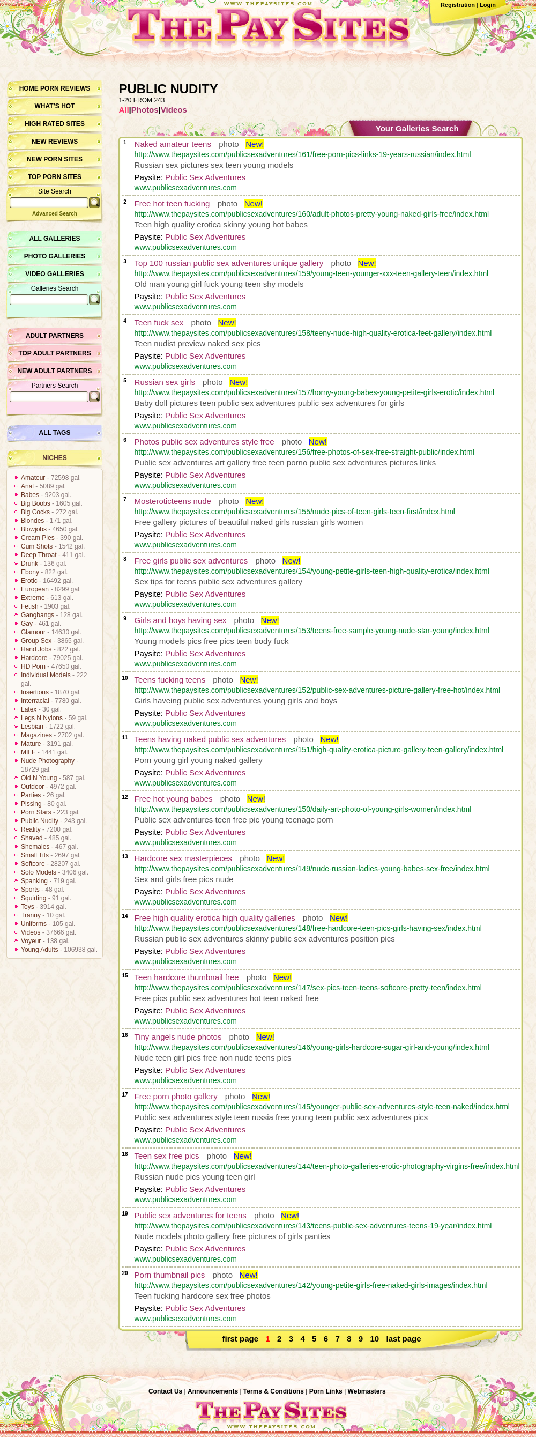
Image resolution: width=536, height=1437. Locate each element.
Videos (30, 932)
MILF (28, 752)
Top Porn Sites (54, 177)
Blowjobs (34, 529)
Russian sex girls (165, 382)
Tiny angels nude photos (178, 1036)
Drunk (29, 563)
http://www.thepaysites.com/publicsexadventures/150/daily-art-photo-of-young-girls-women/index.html (303, 809)
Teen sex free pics (167, 1155)
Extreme (33, 598)
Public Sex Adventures (205, 177)
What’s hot (54, 106)
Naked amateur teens (173, 144)
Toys (27, 906)
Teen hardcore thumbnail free (187, 977)
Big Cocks (35, 512)
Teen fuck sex (159, 322)
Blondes (32, 520)
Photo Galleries (54, 256)
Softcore (33, 864)
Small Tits (35, 855)
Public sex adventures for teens (191, 1215)
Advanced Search (54, 214)
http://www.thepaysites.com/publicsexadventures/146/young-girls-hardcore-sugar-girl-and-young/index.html (312, 1047)
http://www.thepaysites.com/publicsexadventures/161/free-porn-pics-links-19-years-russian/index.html (303, 154)
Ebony (30, 572)
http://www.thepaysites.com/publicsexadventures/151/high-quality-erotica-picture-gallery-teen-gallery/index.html (319, 749)
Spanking (34, 881)
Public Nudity (39, 821)
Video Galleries (54, 274)
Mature (31, 743)
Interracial (35, 701)
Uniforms (34, 924)
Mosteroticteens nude (173, 501)
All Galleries (54, 238)
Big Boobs (35, 503)
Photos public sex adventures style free (204, 441)
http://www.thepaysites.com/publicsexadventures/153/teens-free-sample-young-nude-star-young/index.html (312, 630)
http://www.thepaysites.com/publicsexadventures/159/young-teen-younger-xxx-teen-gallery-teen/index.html (312, 273)
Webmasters (367, 1391)
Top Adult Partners (54, 353)
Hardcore (34, 658)
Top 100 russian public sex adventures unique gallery (229, 263)
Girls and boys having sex (181, 620)
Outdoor (32, 786)
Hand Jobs (36, 649)
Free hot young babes (174, 798)
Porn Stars (36, 812)
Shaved (32, 838)
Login (488, 5)
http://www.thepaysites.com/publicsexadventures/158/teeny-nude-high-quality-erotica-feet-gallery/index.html (313, 333)
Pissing (31, 804)
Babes (30, 495)
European (35, 589)
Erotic (29, 580)
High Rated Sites (55, 124)
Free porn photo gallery (176, 1096)
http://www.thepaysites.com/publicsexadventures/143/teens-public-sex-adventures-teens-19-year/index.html (313, 1225)
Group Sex (36, 641)
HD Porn (33, 666)
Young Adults (39, 949)
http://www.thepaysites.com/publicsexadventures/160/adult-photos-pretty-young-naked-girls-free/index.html (312, 214)
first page (240, 1338)
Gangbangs (37, 615)
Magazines (36, 735)
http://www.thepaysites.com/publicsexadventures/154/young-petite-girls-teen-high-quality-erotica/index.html (312, 571)
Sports (30, 889)
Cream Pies (38, 538)
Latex (28, 709)
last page (403, 1338)
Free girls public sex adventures (191, 560)
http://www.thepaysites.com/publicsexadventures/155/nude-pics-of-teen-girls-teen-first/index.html (295, 511)
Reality (31, 829)
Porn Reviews (65, 88)
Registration (458, 5)
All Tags (55, 432)
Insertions (35, 692)
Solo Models (38, 872)
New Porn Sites (55, 159)
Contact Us (165, 1391)
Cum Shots (37, 546)
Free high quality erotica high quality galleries (215, 917)
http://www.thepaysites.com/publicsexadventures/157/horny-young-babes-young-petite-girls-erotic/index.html (315, 392)
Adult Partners (55, 335)
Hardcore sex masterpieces (184, 858)
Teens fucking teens (170, 679)
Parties (31, 795)
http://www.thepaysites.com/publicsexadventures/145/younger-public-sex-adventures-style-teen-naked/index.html (322, 1106)
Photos (145, 109)
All (123, 109)
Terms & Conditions (273, 1391)
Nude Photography (48, 761)
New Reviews (55, 141)
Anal (27, 486)
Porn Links (326, 1391)
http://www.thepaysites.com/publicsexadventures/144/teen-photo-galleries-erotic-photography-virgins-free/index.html (327, 1166)
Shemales (35, 846)
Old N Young (39, 778)
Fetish (30, 606)
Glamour (33, 632)
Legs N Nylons (42, 718)
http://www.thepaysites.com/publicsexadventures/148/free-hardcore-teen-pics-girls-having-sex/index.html (308, 928)
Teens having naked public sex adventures (210, 739)
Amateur (33, 478)
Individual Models (46, 675)
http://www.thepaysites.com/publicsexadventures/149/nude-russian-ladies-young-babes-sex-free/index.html (312, 868)
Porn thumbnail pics (170, 1274)
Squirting (33, 898)
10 (374, 1338)
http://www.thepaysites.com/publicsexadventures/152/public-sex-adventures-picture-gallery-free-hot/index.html (317, 690)
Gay (27, 623)
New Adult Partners (54, 371)
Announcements (213, 1391)
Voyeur (31, 941)
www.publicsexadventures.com (186, 187)
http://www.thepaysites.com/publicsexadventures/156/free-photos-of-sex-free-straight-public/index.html (304, 452)
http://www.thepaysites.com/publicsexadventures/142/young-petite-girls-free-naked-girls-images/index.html (311, 1285)
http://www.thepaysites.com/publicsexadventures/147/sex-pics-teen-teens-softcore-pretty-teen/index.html (308, 987)
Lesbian (32, 726)
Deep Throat (39, 555)
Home (29, 88)
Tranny (31, 915)
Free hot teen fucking (172, 203)
